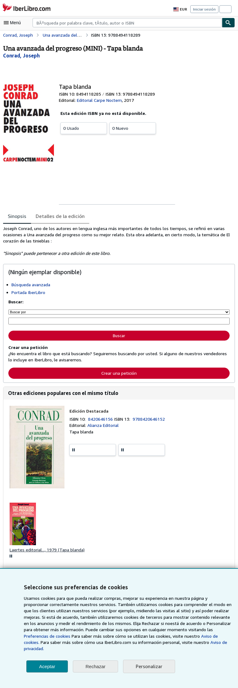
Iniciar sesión (205, 9)
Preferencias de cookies (198, 636)
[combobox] (127, 22)
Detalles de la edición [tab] (59, 216)
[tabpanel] (116, 240)
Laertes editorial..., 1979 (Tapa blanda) (47, 549)
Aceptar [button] (47, 666)
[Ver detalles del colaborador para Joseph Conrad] (22, 55)
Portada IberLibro (28, 292)
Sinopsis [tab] (17, 216)
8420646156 (101, 418)
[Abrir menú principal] (14, 22)
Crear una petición (119, 371)
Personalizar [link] (148, 666)
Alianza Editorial (102, 424)
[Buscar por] (119, 311)
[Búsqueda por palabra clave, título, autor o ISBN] (119, 320)
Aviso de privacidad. (154, 648)
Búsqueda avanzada (31, 284)
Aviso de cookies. (157, 642)
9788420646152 (149, 418)
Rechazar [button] (95, 666)
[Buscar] (228, 22)
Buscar (118, 335)
